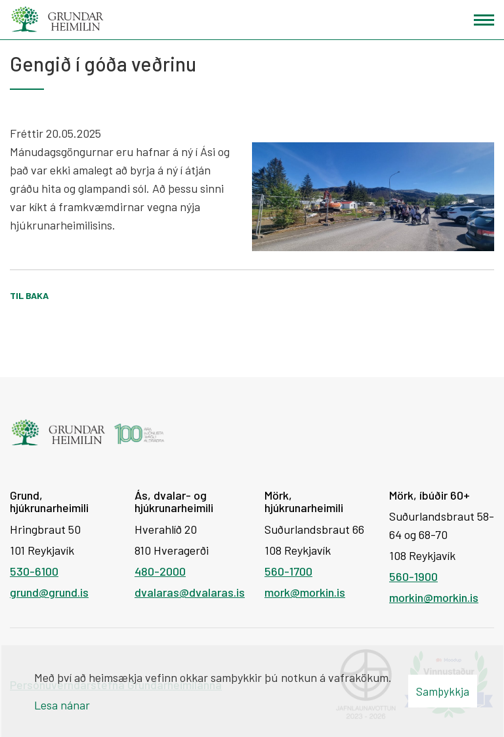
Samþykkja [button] (442, 691)
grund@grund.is (49, 592)
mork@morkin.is (304, 592)
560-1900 (413, 576)
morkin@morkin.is (433, 597)
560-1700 (288, 571)
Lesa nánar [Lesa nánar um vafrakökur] (62, 705)
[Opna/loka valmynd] (484, 20)
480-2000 (160, 571)
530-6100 (34, 571)
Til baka (29, 295)
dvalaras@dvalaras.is (190, 592)
